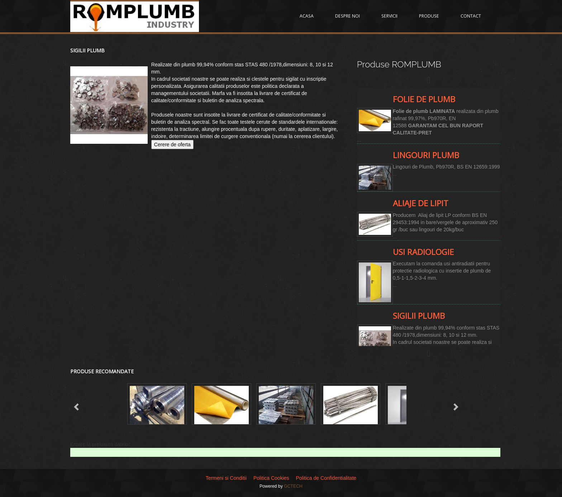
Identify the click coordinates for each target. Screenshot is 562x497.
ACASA (307, 16)
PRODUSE (429, 16)
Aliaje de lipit (420, 203)
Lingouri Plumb (426, 155)
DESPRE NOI (347, 16)
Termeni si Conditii (226, 478)
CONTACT (471, 16)
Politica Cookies (271, 478)
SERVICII (389, 16)
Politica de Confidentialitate (326, 478)
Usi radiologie (423, 251)
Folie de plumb (424, 99)
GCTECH (293, 486)
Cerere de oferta (172, 144)
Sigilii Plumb (87, 50)
